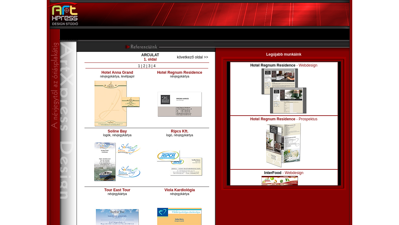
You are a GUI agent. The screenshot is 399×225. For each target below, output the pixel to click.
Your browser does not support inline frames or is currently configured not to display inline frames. (284, 123)
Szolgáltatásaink (73, 36)
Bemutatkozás (71, 32)
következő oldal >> (192, 57)
